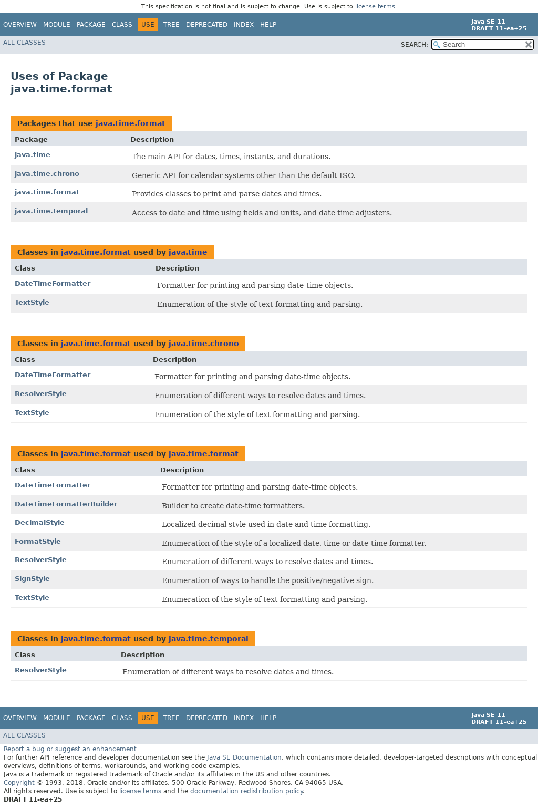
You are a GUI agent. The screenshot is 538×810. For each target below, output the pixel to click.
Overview (20, 24)
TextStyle (32, 302)
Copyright (19, 782)
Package (91, 24)
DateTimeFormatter (52, 283)
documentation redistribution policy (246, 791)
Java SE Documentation (244, 757)
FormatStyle (38, 541)
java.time (32, 155)
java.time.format (130, 123)
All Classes (24, 42)
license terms (375, 6)
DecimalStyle (40, 522)
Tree (171, 24)
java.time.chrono (47, 174)
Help (268, 24)
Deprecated (206, 24)
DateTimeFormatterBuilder (66, 504)
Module (56, 24)
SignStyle (32, 579)
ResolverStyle (41, 394)
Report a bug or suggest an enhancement (70, 749)
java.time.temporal (51, 211)
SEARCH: (414, 44)
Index (244, 24)
